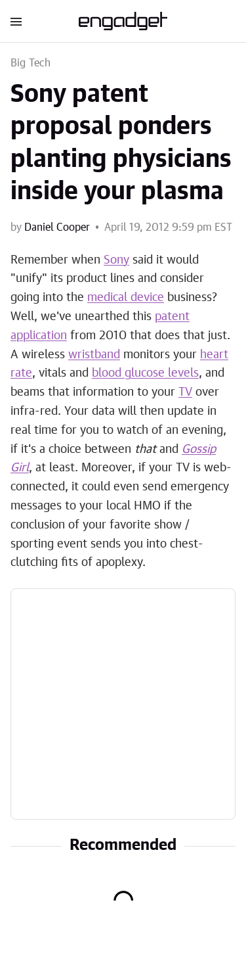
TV (185, 392)
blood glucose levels (145, 373)
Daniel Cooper (57, 227)
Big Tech (30, 63)
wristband (94, 355)
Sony (116, 260)
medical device (125, 298)
